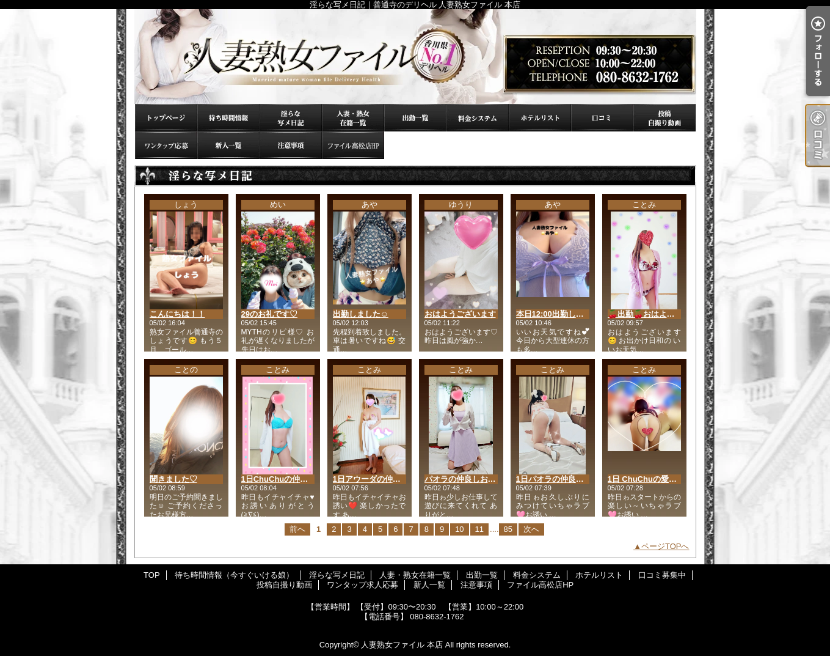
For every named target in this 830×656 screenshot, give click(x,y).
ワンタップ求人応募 (166, 145)
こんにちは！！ (177, 314)
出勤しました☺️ (360, 314)
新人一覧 (228, 145)
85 (508, 529)
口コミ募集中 (602, 117)
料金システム (477, 117)
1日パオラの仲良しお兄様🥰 (566, 479)
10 (459, 529)
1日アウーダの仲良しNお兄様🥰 (390, 479)
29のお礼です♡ (269, 314)
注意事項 (291, 145)
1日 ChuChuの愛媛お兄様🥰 (659, 479)
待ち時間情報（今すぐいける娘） (228, 117)
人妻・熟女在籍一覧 (353, 117)
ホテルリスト (540, 117)
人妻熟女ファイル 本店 (402, 644)
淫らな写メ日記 (291, 117)
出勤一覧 (415, 117)
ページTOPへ (665, 546)
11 (479, 529)
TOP (166, 117)
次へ (531, 529)
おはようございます (460, 314)
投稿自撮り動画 (664, 117)
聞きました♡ (173, 479)
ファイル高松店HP (353, 145)
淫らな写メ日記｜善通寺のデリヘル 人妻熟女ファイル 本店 (415, 56)
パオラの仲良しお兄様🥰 (469, 479)
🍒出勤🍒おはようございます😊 (666, 314)
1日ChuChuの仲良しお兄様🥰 (295, 479)
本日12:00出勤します (554, 314)
